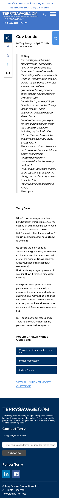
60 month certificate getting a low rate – (35, 351)
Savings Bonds (26, 370)
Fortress (21, 493)
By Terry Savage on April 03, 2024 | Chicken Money (33, 45)
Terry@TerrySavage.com (14, 435)
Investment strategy (29, 360)
